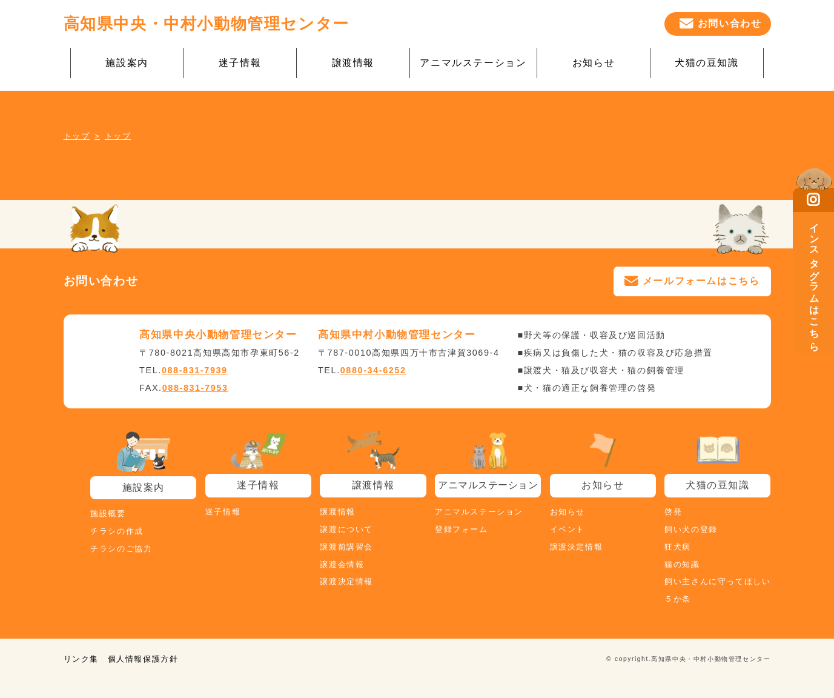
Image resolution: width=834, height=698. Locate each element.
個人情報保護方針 (143, 658)
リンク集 (81, 658)
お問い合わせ (730, 23)
